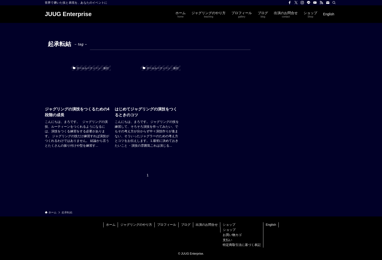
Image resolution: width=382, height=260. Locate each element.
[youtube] (315, 2)
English (271, 224)
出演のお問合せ (207, 224)
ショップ (229, 224)
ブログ (186, 224)
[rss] (321, 2)
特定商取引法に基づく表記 (242, 245)
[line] (309, 2)
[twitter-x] (296, 2)
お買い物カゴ (232, 235)
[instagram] (302, 2)
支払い (227, 240)
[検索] (334, 2)
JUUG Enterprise (68, 14)
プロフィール (166, 224)
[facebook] (289, 2)
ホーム (110, 224)
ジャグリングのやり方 (136, 224)
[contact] (328, 2)
